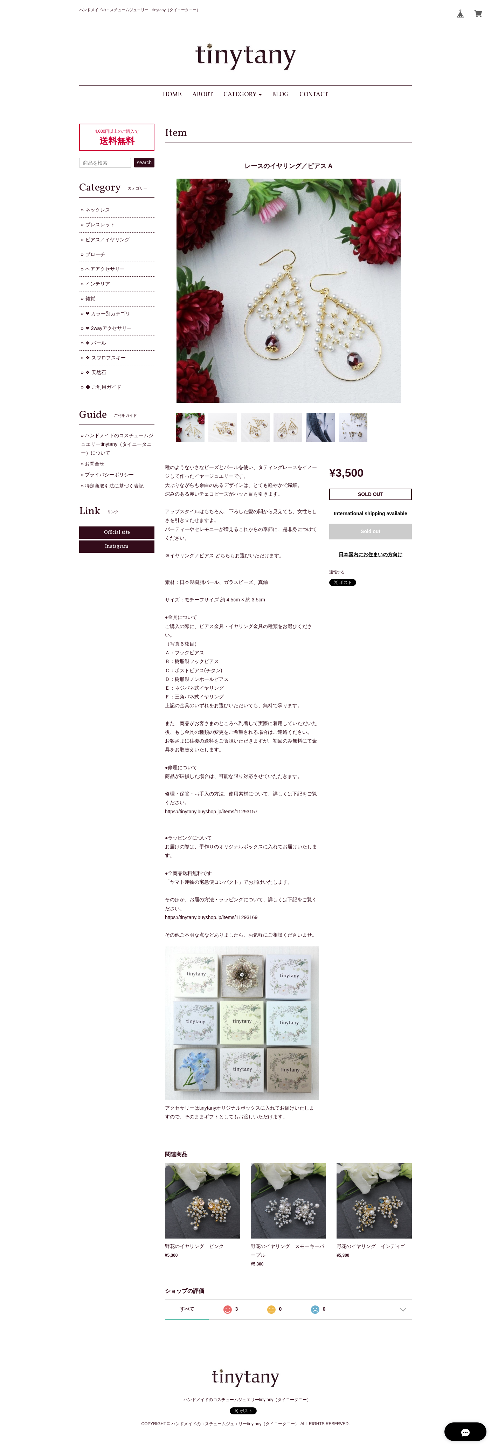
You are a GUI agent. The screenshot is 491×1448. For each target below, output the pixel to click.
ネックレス (97, 210)
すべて (187, 1309)
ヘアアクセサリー (105, 269)
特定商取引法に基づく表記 (114, 486)
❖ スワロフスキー (105, 357)
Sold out (370, 531)
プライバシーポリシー (109, 474)
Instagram (117, 546)
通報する (337, 572)
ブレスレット (100, 224)
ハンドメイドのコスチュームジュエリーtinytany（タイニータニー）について (117, 444)
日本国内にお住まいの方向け (370, 554)
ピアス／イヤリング (107, 239)
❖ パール (95, 343)
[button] (242, 95)
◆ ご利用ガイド (103, 387)
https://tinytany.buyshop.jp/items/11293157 (211, 811)
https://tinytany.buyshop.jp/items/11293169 (211, 917)
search (144, 162)
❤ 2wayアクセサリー (108, 328)
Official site (117, 532)
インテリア (97, 284)
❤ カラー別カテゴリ (107, 313)
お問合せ (94, 464)
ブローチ (95, 254)
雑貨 (90, 298)
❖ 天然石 (95, 372)
